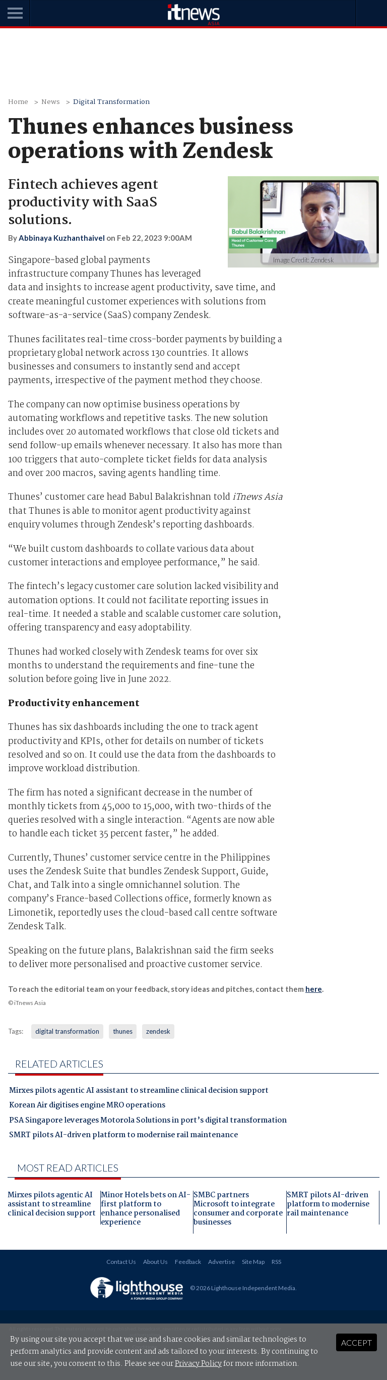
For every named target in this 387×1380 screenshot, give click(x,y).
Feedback (188, 1261)
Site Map (253, 1261)
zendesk (158, 1031)
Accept (356, 1342)
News (50, 102)
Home (18, 102)
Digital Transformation (111, 102)
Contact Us (121, 1261)
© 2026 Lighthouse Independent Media (242, 1287)
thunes (123, 1031)
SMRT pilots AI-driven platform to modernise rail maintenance (123, 1136)
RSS (276, 1261)
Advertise (221, 1261)
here (313, 988)
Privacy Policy (198, 1364)
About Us (155, 1261)
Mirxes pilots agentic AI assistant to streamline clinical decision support (139, 1092)
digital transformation (67, 1031)
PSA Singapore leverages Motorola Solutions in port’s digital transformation (148, 1122)
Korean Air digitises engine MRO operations (87, 1106)
